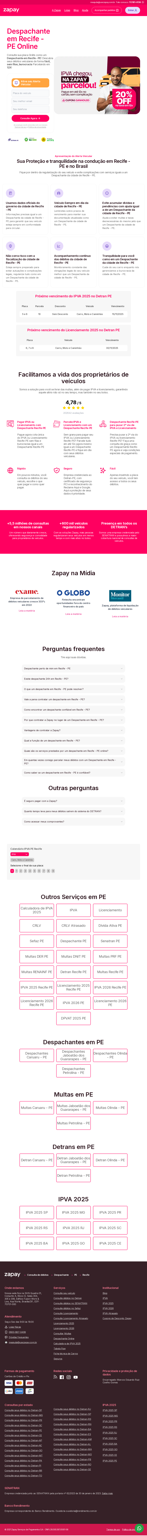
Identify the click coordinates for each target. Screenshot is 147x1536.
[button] (73, 668)
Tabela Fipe (59, 1348)
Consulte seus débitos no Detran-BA (72, 1429)
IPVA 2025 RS (37, 1228)
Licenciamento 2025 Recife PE (73, 987)
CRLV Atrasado (74, 925)
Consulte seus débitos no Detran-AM (73, 1439)
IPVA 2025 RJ (73, 1228)
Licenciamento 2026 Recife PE (37, 1003)
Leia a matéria (27, 610)
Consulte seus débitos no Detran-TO (23, 1475)
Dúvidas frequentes (19, 1337)
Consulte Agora (30, 118)
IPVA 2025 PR (110, 1212)
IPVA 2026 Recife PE (110, 987)
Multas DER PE (36, 956)
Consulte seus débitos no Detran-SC (23, 1425)
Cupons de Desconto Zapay (117, 1318)
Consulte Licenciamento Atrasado (71, 1318)
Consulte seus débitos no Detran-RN (72, 1424)
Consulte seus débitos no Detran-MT (24, 1455)
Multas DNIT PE (73, 956)
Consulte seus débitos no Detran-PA (23, 1460)
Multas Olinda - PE (110, 1108)
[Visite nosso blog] (55, 1377)
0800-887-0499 (17, 1332)
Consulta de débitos (38, 1275)
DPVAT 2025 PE (73, 1018)
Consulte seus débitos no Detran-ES (72, 1434)
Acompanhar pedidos (107, 10)
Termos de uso (20, 127)
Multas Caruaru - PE (37, 1108)
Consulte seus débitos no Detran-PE (23, 1430)
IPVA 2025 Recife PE (37, 987)
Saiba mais (107, 1493)
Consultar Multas (62, 1333)
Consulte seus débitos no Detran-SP (72, 1414)
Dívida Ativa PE (110, 925)
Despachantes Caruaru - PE (36, 1055)
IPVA (73, 910)
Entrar (132, 10)
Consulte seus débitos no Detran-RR (23, 1470)
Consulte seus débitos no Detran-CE (23, 1435)
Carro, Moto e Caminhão (22, 860)
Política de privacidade (37, 127)
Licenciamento (110, 910)
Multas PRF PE (110, 956)
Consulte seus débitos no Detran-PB (72, 1459)
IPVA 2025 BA (37, 1243)
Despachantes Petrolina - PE (73, 1071)
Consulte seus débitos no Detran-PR (23, 1420)
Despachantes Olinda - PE (110, 1055)
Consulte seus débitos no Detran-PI (23, 1465)
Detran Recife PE (73, 972)
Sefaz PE (37, 941)
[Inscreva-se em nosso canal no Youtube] (75, 1377)
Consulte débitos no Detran (68, 1298)
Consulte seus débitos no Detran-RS (72, 1419)
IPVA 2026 (108, 1308)
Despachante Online (64, 1338)
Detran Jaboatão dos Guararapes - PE (73, 1160)
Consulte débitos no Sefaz (67, 1308)
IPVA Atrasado (110, 1313)
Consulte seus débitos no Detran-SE (72, 1469)
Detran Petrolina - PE (73, 1175)
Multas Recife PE (110, 972)
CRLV (36, 925)
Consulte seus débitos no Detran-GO (23, 1450)
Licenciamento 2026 (64, 1328)
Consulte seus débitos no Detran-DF (23, 1410)
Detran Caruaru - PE (37, 1160)
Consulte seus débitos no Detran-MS (73, 1454)
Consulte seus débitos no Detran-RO (72, 1464)
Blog (76, 10)
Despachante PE (73, 941)
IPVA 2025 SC (110, 1228)
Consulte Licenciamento (66, 1313)
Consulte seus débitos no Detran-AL (72, 1444)
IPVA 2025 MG (73, 1212)
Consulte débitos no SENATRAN (70, 1303)
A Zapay (56, 10)
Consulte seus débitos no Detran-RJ (72, 1409)
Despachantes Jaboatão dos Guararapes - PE (73, 1055)
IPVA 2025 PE (110, 1460)
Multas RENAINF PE (36, 972)
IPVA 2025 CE (110, 1243)
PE (75, 1275)
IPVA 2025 (108, 1303)
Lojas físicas (15, 1327)
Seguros (58, 1358)
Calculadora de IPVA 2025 (37, 910)
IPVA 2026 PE (73, 1003)
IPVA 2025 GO (73, 1243)
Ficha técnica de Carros (66, 1353)
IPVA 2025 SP (37, 1212)
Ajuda (85, 10)
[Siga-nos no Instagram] (68, 1377)
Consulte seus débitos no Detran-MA (73, 1449)
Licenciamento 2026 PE (110, 1003)
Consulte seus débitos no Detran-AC (23, 1445)
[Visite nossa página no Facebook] (61, 1377)
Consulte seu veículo (64, 1293)
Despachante (61, 1275)
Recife (86, 1275)
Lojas (67, 10)
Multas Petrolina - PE (73, 1123)
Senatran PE (110, 941)
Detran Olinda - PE (110, 1160)
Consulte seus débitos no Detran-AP (23, 1440)
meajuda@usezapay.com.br (23, 1342)
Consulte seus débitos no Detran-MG (24, 1415)
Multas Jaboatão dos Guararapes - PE (73, 1108)
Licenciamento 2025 (64, 1323)
